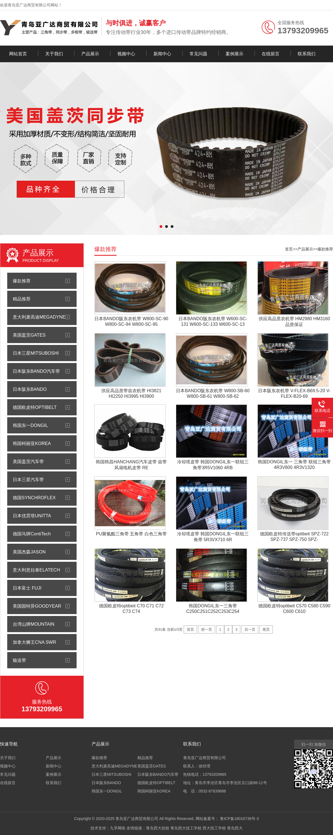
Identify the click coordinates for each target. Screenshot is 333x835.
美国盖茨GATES (29, 334)
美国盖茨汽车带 (28, 461)
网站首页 (18, 53)
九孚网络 (117, 828)
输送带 (19, 660)
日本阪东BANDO (30, 389)
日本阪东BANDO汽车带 (36, 371)
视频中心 (126, 53)
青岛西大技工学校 (185, 828)
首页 (289, 249)
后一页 (249, 629)
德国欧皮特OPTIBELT (35, 407)
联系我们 (307, 53)
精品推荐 (22, 298)
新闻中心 (162, 53)
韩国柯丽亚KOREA (32, 443)
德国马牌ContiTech (32, 533)
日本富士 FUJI (27, 587)
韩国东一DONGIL (30, 425)
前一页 (206, 629)
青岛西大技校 (157, 828)
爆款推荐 (22, 280)
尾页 (266, 629)
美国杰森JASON (29, 551)
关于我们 (54, 53)
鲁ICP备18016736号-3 (239, 818)
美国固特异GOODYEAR (37, 605)
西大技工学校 (214, 828)
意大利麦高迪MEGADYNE (39, 316)
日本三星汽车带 (28, 479)
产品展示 (90, 53)
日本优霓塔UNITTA (32, 515)
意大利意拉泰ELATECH (36, 569)
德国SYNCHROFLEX (34, 497)
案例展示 (234, 53)
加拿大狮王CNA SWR (34, 642)
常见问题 (198, 53)
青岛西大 (235, 828)
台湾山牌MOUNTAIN (33, 624)
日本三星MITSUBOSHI (36, 353)
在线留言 (270, 53)
